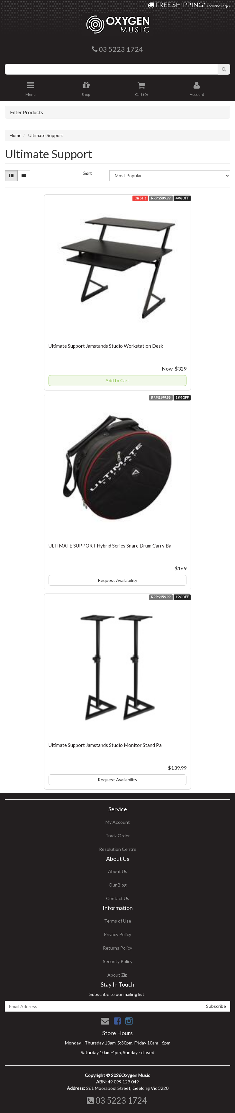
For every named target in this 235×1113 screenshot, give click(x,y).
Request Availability (117, 580)
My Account (117, 822)
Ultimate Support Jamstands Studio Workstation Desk (106, 346)
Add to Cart (117, 380)
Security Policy (117, 961)
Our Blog (118, 885)
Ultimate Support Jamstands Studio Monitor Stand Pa (105, 745)
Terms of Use (117, 921)
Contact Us (117, 898)
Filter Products (26, 112)
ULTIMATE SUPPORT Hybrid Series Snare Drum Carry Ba (110, 545)
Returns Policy (117, 948)
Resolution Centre (117, 849)
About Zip (117, 975)
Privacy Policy (117, 934)
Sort (87, 173)
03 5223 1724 (117, 1100)
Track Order (117, 835)
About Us (117, 871)
